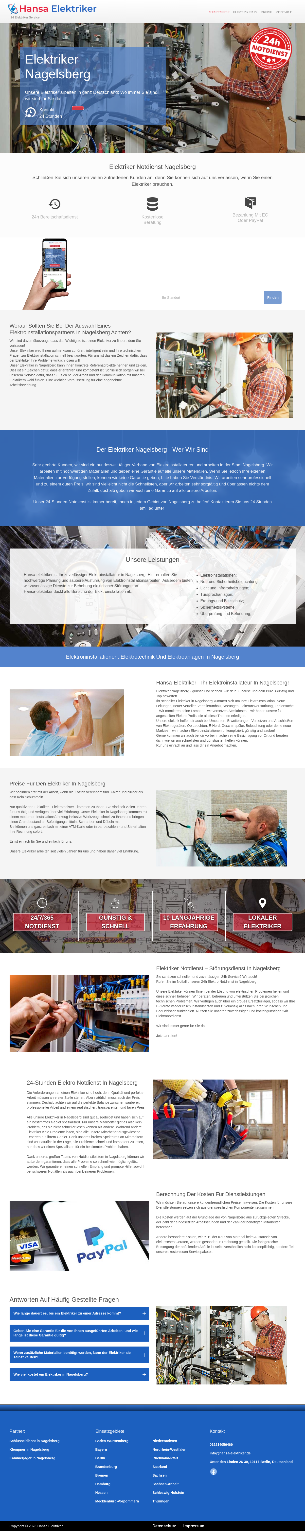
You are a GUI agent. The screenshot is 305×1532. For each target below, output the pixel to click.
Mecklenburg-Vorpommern (117, 1501)
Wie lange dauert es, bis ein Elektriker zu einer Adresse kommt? (67, 1313)
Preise (268, 12)
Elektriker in (246, 12)
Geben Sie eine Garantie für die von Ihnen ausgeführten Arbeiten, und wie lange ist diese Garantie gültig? (76, 1333)
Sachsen (160, 1475)
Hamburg (102, 1484)
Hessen (101, 1493)
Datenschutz (166, 1526)
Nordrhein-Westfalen (169, 1449)
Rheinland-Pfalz (166, 1458)
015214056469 (221, 1445)
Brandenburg (106, 1467)
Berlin (100, 1458)
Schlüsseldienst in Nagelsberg (35, 1441)
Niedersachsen (165, 1441)
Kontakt (285, 12)
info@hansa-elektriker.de (230, 1453)
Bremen (101, 1475)
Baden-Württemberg (112, 1441)
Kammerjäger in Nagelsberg (32, 1458)
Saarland (160, 1467)
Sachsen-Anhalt (166, 1484)
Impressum (198, 1526)
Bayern (101, 1449)
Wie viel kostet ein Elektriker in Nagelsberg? (51, 1374)
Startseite (221, 12)
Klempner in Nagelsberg (29, 1449)
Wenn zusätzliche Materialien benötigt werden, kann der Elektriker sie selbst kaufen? (72, 1355)
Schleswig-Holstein (168, 1493)
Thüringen (161, 1501)
